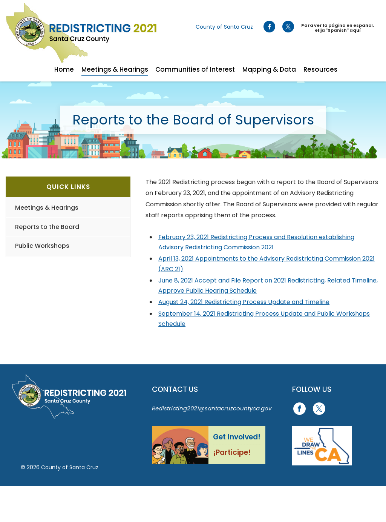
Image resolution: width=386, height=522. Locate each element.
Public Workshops (42, 245)
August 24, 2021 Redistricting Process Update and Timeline (243, 302)
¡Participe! (232, 452)
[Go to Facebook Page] (269, 26)
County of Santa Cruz (224, 27)
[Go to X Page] (288, 26)
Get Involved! (236, 437)
